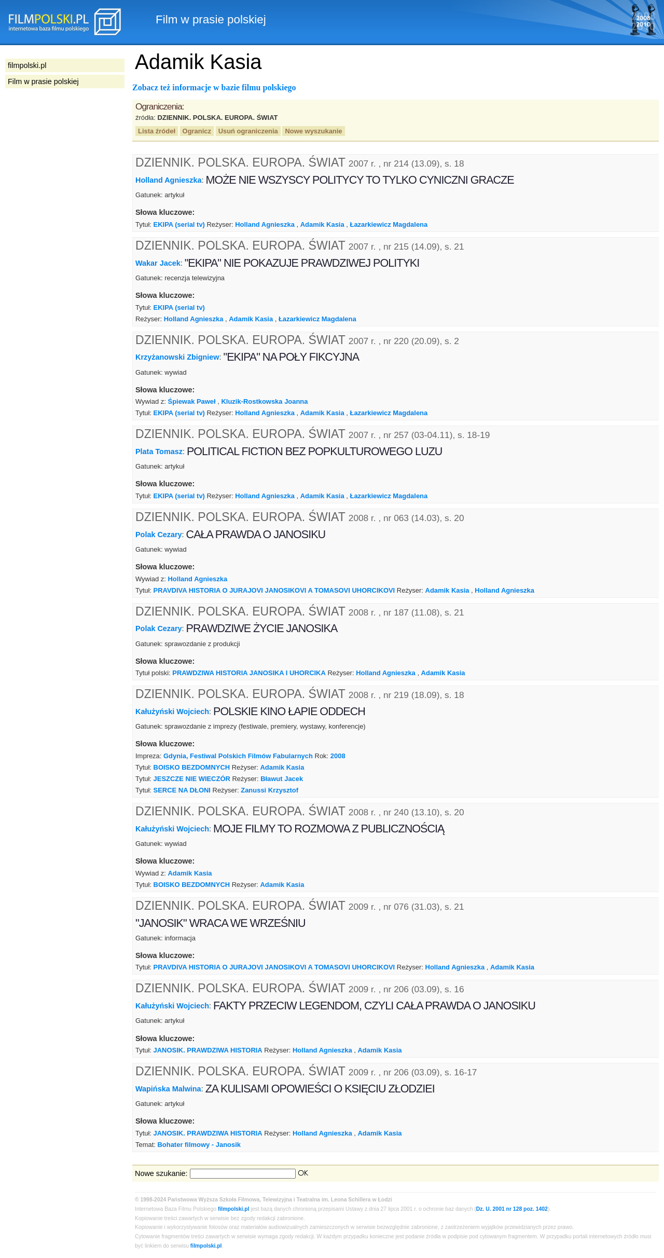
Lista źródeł (156, 131)
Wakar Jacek (158, 263)
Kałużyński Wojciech (172, 711)
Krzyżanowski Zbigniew (177, 357)
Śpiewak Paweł (192, 401)
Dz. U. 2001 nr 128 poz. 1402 (512, 1209)
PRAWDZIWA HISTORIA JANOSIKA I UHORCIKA (249, 673)
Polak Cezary (158, 534)
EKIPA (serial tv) (179, 224)
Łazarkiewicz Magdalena (388, 224)
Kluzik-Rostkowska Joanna (264, 401)
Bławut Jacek (281, 779)
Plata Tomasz (159, 451)
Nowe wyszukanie (313, 131)
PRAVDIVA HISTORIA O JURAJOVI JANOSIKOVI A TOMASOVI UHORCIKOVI (274, 590)
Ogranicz (197, 131)
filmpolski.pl (234, 1209)
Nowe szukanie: (161, 1173)
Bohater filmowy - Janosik (199, 1144)
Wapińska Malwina (168, 1089)
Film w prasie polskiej (43, 81)
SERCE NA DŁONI (182, 790)
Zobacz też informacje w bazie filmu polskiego (214, 87)
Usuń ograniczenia (248, 131)
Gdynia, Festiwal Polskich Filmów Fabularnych (238, 756)
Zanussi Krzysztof (269, 790)
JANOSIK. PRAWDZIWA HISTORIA (208, 1050)
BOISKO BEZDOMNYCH (192, 767)
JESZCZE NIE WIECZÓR (192, 779)
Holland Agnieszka (168, 180)
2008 (337, 756)
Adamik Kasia (322, 224)
